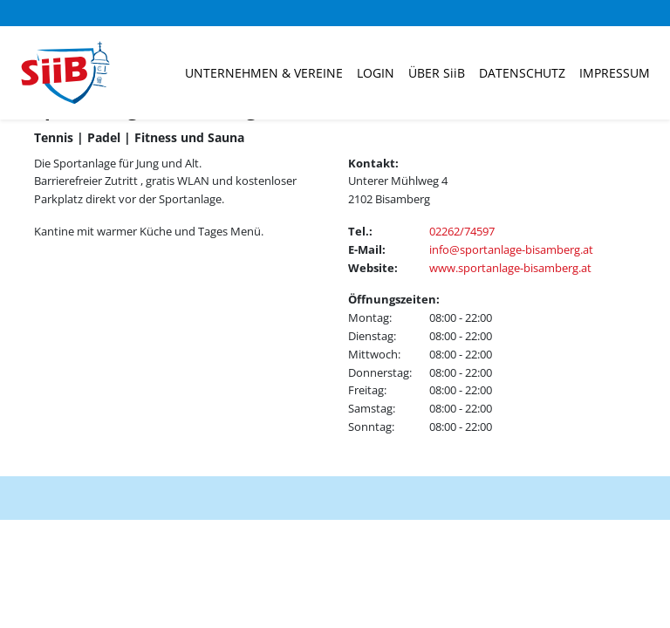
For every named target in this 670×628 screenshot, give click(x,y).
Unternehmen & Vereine (264, 73)
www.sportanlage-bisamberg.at (510, 268)
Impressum (614, 73)
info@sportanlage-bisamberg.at (511, 249)
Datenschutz (522, 73)
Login (375, 73)
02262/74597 (462, 231)
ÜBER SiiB (436, 73)
